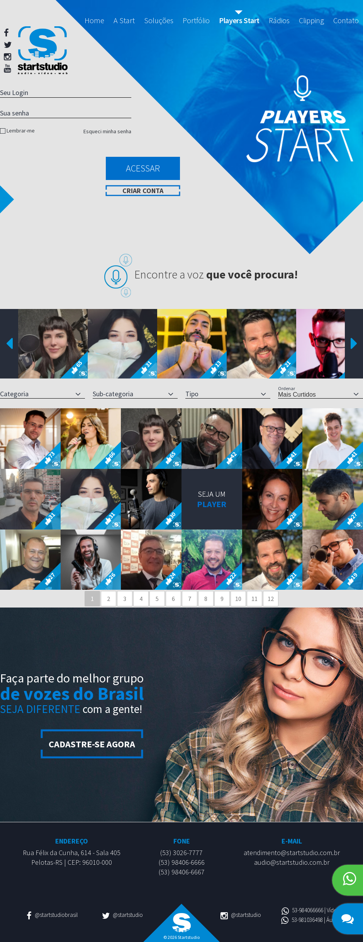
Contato (346, 20)
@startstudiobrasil (52, 914)
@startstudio (122, 914)
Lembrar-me (21, 130)
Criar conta (143, 190)
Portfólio (196, 20)
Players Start (239, 20)
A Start (124, 20)
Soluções (158, 20)
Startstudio (43, 50)
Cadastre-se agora (92, 743)
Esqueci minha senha (107, 131)
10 (238, 599)
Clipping (311, 20)
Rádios (279, 20)
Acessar (143, 168)
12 (271, 599)
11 (254, 599)
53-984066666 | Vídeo (311, 910)
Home (94, 20)
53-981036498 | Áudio (310, 919)
